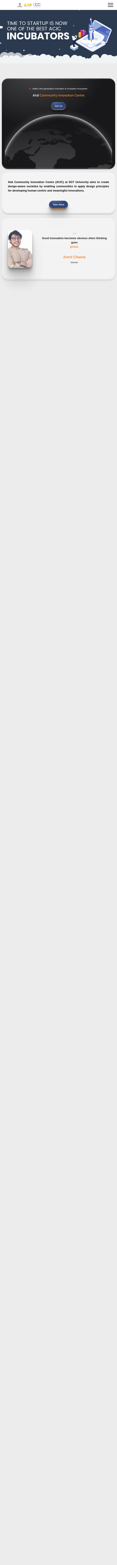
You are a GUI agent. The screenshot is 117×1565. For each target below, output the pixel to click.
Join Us (58, 106)
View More (58, 204)
